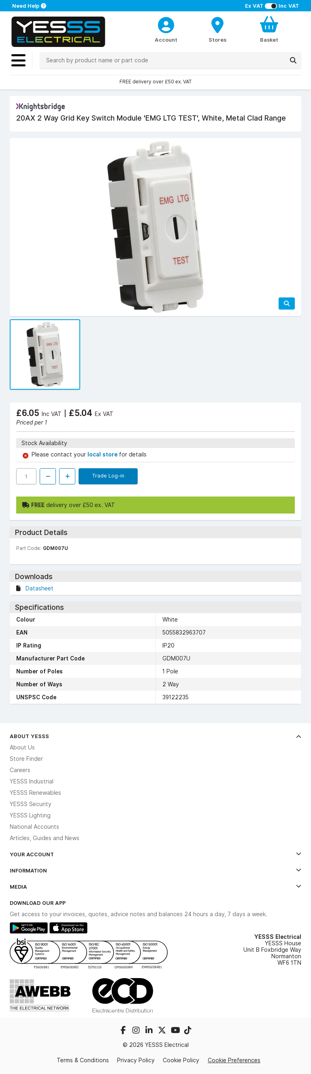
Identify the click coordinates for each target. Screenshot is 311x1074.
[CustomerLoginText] (166, 24)
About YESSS (155, 736)
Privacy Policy (136, 1060)
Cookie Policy (181, 1060)
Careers (20, 770)
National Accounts (34, 827)
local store (103, 454)
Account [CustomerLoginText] (166, 39)
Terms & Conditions (83, 1060)
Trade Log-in (108, 475)
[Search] (293, 60)
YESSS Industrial (31, 781)
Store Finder (26, 759)
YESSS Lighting (30, 815)
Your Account (155, 854)
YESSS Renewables (35, 793)
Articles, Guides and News (44, 838)
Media (155, 886)
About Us (22, 747)
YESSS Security (30, 804)
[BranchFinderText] (217, 29)
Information (155, 870)
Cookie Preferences (234, 1060)
